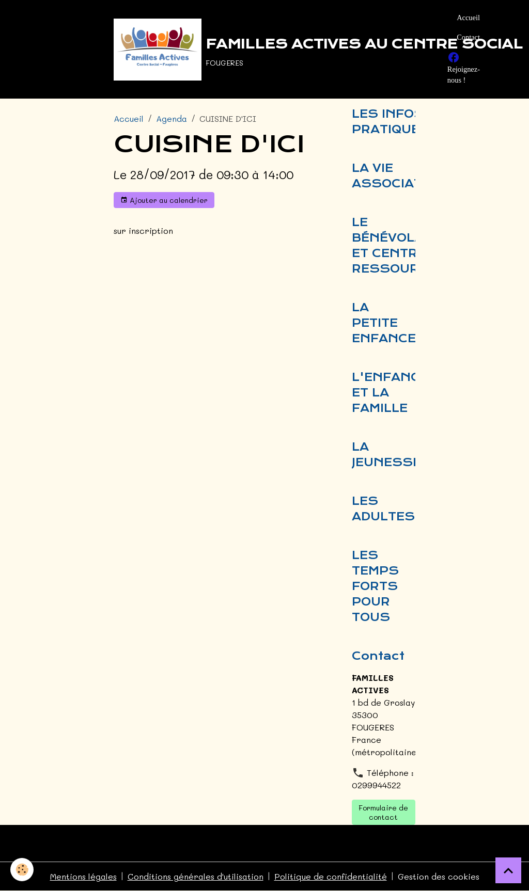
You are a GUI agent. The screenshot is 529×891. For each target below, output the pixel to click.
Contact (468, 37)
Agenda (171, 118)
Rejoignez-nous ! (463, 67)
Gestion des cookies (438, 876)
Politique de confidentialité (330, 876)
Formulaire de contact (383, 812)
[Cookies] (22, 869)
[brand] (274, 50)
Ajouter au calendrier (164, 200)
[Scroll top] (508, 870)
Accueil (468, 17)
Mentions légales (83, 876)
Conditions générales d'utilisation (195, 876)
